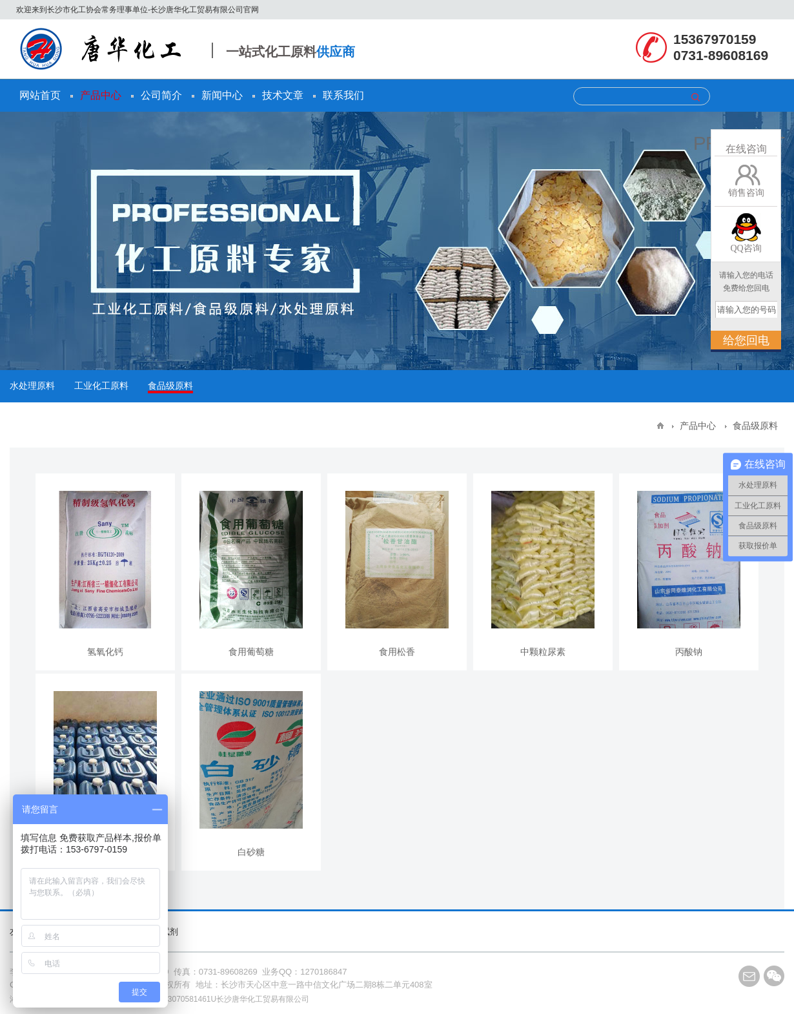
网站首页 (40, 95)
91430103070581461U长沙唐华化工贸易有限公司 (223, 999)
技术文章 (282, 95)
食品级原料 (170, 386)
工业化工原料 (101, 386)
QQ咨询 (745, 248)
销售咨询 (746, 193)
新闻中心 (222, 95)
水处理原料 (32, 386)
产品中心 (100, 95)
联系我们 (343, 95)
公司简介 (161, 95)
